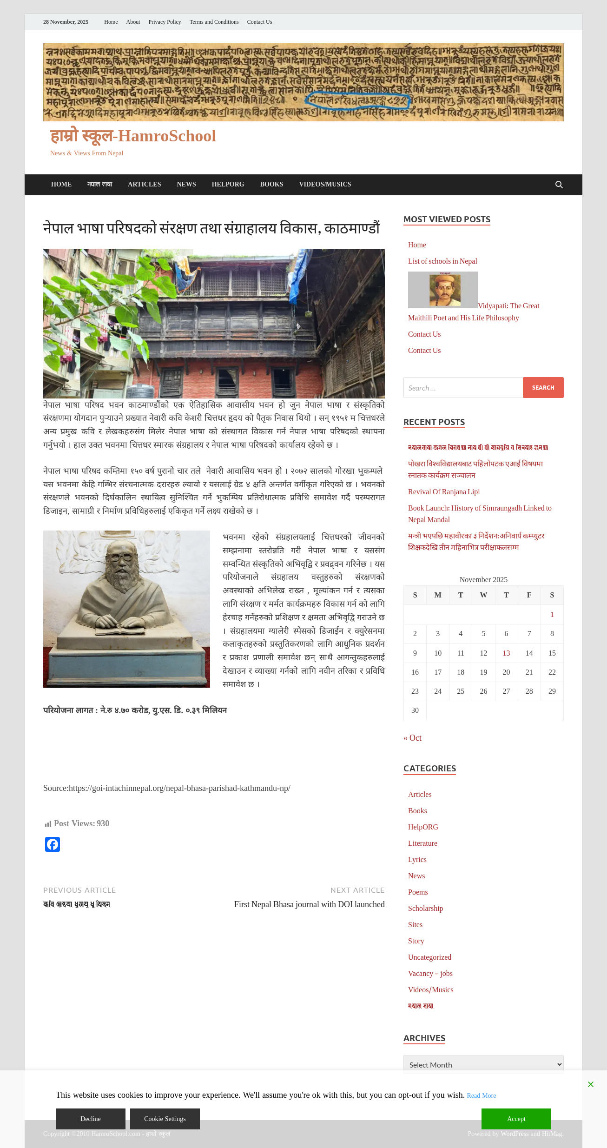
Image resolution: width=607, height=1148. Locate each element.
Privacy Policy (165, 22)
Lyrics (417, 859)
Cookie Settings (165, 1119)
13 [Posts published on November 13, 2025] (506, 652)
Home (111, 22)
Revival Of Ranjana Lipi (444, 491)
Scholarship (425, 907)
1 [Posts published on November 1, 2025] (552, 614)
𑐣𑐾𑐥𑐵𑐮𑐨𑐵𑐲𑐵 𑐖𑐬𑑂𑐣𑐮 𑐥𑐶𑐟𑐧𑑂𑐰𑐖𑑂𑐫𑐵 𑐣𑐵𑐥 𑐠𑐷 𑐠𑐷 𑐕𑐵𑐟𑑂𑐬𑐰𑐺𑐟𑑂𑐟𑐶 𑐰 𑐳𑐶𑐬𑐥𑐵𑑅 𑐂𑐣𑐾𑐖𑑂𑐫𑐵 (478, 447)
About (133, 22)
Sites (415, 924)
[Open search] (559, 185)
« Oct (412, 737)
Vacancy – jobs (430, 973)
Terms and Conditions (214, 22)
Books (272, 184)
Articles (144, 184)
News (186, 184)
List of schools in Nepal (442, 260)
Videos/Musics (325, 184)
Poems (418, 891)
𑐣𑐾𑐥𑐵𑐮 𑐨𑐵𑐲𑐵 (99, 184)
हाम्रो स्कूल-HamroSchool (133, 136)
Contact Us (259, 22)
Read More (481, 1096)
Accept (516, 1119)
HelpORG (228, 184)
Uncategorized (429, 956)
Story (416, 940)
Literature (422, 842)
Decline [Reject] (90, 1119)
